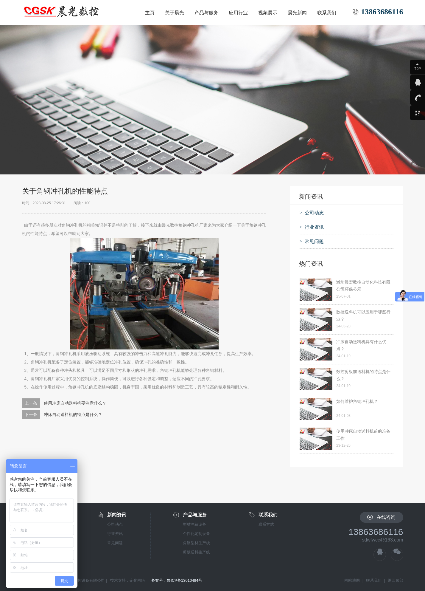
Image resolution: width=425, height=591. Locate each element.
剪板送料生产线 (196, 552)
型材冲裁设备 (194, 524)
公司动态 (115, 524)
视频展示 (267, 12)
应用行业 (238, 12)
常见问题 (115, 543)
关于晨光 (174, 12)
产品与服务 (206, 12)
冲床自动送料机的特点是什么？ (73, 414)
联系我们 (326, 12)
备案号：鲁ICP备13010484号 (176, 580)
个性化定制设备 (196, 533)
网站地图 (352, 580)
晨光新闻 (297, 12)
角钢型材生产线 (196, 543)
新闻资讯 (116, 514)
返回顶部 (395, 580)
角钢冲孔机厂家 (45, 378)
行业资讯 (115, 533)
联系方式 (266, 524)
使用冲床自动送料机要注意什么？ (75, 403)
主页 (150, 12)
